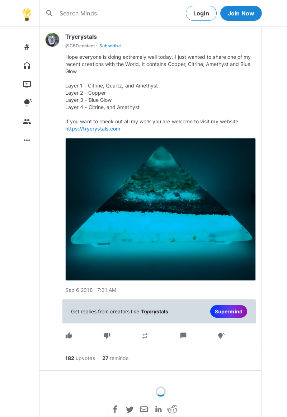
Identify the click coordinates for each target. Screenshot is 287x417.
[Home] (26, 13)
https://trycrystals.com (92, 128)
